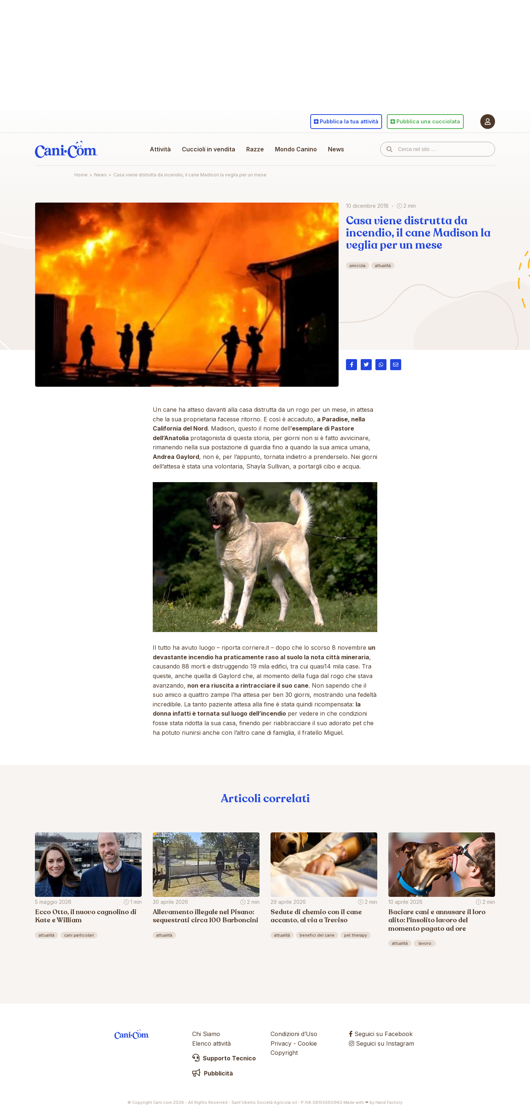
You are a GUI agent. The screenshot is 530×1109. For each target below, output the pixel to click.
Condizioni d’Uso (294, 1034)
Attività (160, 149)
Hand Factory (388, 1102)
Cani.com (66, 149)
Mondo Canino (296, 149)
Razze (255, 149)
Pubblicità (212, 1073)
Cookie (307, 1043)
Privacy (281, 1043)
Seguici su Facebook (381, 1034)
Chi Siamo (206, 1034)
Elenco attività (211, 1043)
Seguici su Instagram (381, 1043)
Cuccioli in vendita (208, 149)
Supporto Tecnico (224, 1058)
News (336, 149)
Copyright (284, 1052)
